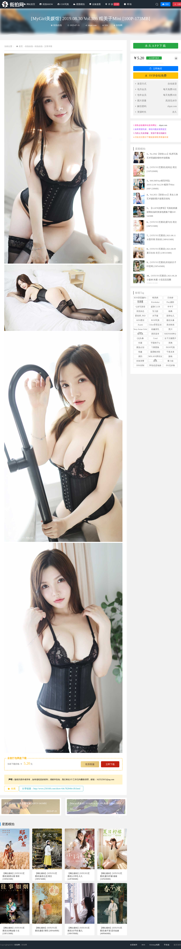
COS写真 (64, 4)
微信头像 (170, 320)
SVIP (116, 4)
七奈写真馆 (140, 307)
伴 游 (110, 4)
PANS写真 (170, 347)
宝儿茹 (155, 311)
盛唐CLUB (155, 307)
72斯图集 (155, 347)
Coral (155, 338)
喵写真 (140, 334)
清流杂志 (140, 311)
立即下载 (110, 764)
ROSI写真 (155, 320)
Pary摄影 (170, 302)
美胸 (170, 343)
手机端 (166, 945)
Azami (140, 325)
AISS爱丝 (140, 320)
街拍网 (17, 945)
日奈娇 (170, 298)
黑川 (170, 329)
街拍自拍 (56, 25)
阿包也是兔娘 (155, 365)
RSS (143, 945)
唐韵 (140, 356)
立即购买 (157, 68)
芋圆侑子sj (155, 343)
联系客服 (89, 764)
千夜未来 (170, 352)
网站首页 (31, 4)
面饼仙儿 (170, 316)
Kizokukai (155, 302)
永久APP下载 (155, 45)
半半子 (170, 307)
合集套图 (96, 4)
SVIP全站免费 (157, 75)
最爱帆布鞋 (155, 352)
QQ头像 (140, 338)
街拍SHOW (48, 4)
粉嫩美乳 (155, 329)
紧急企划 (140, 347)
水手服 (155, 316)
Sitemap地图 (154, 945)
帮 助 (129, 4)
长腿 (140, 343)
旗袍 (170, 356)
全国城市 (133, 945)
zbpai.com (163, 125)
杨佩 (170, 311)
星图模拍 (80, 4)
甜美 (155, 361)
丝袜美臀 (140, 361)
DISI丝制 (140, 365)
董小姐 (170, 361)
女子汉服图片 (170, 338)
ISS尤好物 (170, 365)
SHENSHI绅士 (170, 334)
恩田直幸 (155, 334)
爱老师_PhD (140, 316)
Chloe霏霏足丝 (155, 325)
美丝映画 (170, 325)
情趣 (140, 352)
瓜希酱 (140, 302)
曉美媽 (155, 298)
